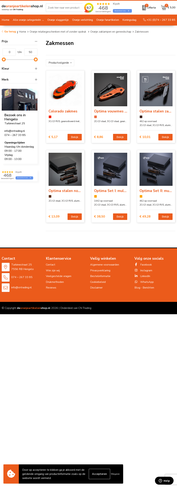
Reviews (51, 288)
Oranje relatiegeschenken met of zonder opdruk (58, 32)
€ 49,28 (145, 217)
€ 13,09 (54, 217)
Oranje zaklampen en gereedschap (110, 32)
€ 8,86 (98, 137)
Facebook (143, 265)
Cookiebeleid (98, 282)
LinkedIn (142, 276)
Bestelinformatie (100, 276)
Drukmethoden (55, 282)
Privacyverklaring (100, 270)
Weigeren (115, 474)
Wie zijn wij (53, 270)
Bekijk (74, 137)
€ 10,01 (145, 137)
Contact (50, 265)
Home (22, 32)
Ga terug (10, 31)
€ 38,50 (99, 217)
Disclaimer (96, 288)
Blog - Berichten (144, 288)
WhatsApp (144, 282)
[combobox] (68, 7)
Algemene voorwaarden (104, 265)
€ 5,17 (53, 137)
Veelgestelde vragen (58, 276)
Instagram (143, 270)
